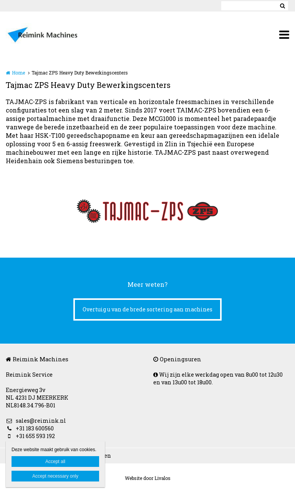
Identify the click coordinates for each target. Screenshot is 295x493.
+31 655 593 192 (30, 436)
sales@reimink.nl (36, 420)
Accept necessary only (55, 476)
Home (18, 72)
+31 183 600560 (30, 428)
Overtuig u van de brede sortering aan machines (147, 309)
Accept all (55, 461)
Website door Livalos (148, 478)
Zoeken (282, 5)
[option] (147, 211)
